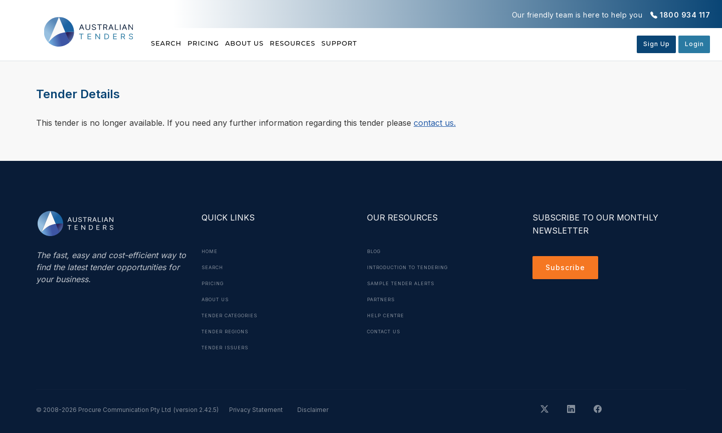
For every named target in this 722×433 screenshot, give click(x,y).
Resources (339, 43)
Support (401, 43)
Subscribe (568, 269)
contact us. (435, 123)
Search (167, 43)
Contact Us (387, 331)
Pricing (219, 43)
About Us (275, 43)
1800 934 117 (685, 15)
